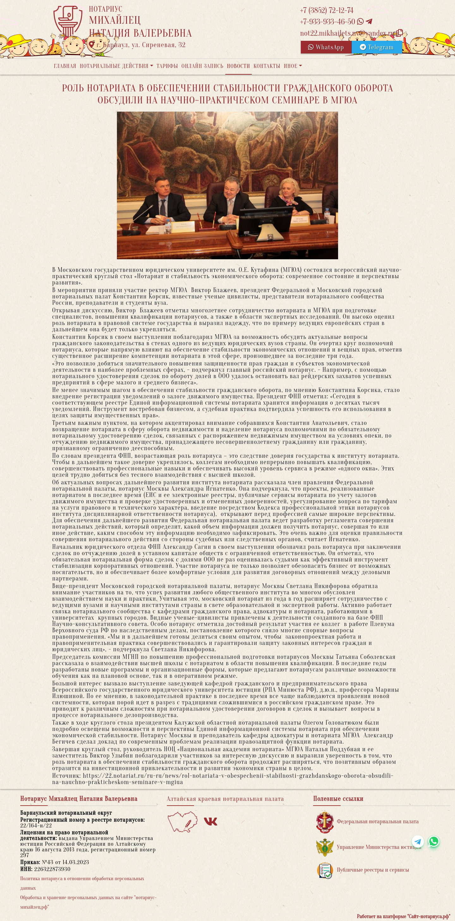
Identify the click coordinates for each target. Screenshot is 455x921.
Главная (65, 66)
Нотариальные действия (114, 66)
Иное (291, 66)
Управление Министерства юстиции (369, 847)
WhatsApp (326, 47)
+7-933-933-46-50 (336, 22)
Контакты (266, 66)
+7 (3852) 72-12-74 (327, 10)
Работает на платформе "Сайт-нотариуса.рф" (403, 916)
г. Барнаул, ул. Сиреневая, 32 (137, 45)
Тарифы (167, 66)
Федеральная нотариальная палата (367, 821)
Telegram (377, 47)
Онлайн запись (202, 66)
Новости (238, 66)
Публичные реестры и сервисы (362, 870)
